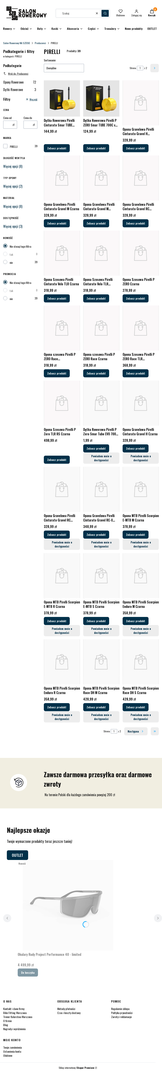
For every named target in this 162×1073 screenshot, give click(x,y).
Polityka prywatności (121, 1013)
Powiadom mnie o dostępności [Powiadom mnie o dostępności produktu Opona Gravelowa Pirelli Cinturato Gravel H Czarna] (140, 458)
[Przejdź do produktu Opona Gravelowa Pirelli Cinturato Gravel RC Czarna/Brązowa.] (141, 178)
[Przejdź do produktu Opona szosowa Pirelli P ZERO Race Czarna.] (101, 328)
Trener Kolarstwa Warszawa (17, 1017)
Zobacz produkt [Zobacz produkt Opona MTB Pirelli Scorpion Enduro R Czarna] (56, 707)
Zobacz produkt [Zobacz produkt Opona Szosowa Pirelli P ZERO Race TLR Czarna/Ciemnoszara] (135, 373)
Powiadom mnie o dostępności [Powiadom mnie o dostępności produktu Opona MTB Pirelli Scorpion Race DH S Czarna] (140, 717)
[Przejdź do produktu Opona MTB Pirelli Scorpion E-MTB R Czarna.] (62, 575)
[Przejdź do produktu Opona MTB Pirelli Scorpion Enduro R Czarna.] (62, 661)
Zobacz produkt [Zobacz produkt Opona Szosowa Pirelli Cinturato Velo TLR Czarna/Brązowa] (96, 298)
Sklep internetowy (76, 1067)
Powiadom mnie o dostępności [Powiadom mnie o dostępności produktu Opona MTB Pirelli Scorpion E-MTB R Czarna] (62, 630)
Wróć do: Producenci (15, 73)
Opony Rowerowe (19, 82)
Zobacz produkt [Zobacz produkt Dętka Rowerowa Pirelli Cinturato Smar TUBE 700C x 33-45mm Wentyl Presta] (56, 148)
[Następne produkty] (136, 731)
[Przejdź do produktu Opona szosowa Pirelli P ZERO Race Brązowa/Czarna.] (62, 328)
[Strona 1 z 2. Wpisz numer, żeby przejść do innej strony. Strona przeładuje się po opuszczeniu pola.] (140, 68)
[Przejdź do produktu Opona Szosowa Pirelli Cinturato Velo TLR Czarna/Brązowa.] (101, 253)
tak (11, 254)
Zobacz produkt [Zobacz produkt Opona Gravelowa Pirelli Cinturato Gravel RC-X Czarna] (96, 534)
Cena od (7, 118)
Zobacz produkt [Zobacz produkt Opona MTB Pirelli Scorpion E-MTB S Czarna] (96, 621)
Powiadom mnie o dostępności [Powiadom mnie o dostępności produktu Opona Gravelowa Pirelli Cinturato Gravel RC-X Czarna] (101, 544)
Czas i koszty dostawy (68, 1013)
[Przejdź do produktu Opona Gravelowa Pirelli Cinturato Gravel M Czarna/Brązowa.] (101, 178)
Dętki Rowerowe (19, 89)
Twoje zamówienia (12, 1047)
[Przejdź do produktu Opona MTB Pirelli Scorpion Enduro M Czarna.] (141, 575)
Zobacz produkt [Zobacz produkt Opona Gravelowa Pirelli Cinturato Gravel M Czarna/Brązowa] (96, 223)
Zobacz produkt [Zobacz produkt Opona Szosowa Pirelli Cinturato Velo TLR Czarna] (56, 298)
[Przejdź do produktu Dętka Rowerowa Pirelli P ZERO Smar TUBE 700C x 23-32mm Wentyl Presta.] (101, 98)
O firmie (7, 1021)
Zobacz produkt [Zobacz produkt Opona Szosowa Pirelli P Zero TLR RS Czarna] (56, 459)
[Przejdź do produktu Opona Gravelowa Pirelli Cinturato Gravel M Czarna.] (62, 178)
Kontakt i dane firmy (13, 1009)
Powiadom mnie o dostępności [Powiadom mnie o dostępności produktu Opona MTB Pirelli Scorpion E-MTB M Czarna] (140, 544)
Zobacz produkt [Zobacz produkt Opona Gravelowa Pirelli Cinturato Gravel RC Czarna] (56, 534)
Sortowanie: (50, 60)
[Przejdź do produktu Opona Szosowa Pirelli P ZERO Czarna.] (141, 253)
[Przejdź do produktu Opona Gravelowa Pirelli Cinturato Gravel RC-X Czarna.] (101, 489)
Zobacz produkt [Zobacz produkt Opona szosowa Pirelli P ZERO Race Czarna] (96, 373)
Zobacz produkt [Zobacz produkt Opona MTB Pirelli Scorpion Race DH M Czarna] (96, 707)
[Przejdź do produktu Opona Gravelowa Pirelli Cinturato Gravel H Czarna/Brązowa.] (141, 102)
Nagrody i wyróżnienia (14, 1029)
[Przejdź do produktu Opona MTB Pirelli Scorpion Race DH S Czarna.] (141, 661)
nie (11, 262)
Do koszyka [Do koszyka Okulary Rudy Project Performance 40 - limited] (28, 972)
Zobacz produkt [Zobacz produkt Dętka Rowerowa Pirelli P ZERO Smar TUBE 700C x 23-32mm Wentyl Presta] (96, 148)
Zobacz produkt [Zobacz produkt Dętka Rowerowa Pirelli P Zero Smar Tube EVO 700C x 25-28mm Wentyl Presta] (96, 448)
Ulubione (7, 1055)
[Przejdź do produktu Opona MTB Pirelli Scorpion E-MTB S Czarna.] (101, 575)
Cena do (28, 118)
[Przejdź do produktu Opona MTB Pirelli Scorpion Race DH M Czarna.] (101, 661)
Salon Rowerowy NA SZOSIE (16, 43)
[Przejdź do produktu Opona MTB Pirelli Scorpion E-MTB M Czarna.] (141, 489)
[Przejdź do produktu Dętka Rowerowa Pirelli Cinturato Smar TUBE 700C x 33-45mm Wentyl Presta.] (62, 98)
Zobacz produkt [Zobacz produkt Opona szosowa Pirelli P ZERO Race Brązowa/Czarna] (56, 373)
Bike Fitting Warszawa (15, 1013)
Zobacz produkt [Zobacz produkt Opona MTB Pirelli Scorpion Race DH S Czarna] (135, 707)
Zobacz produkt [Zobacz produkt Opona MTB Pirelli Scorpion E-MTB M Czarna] (135, 534)
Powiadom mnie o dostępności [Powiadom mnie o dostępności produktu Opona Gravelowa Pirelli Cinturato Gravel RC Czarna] (62, 544)
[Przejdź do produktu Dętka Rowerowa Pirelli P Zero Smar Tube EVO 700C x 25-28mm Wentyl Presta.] (101, 403)
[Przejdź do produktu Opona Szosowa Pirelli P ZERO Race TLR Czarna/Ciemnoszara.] (141, 328)
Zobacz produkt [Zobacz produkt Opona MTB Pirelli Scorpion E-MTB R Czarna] (56, 621)
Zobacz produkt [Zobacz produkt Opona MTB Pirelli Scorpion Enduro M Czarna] (135, 621)
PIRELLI (13, 147)
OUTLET (17, 855)
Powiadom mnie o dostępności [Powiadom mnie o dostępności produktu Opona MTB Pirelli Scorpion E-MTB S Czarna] (101, 630)
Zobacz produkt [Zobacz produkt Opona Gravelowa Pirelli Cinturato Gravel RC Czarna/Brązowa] (135, 223)
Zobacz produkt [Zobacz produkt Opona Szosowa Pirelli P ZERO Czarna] (135, 298)
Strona (133, 68)
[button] (105, 13)
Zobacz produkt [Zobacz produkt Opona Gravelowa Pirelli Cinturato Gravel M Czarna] (56, 223)
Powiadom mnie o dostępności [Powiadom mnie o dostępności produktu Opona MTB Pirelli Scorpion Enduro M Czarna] (140, 630)
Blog (5, 1025)
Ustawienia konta (12, 1051)
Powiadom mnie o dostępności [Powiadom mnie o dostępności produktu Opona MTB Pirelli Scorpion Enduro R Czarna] (62, 717)
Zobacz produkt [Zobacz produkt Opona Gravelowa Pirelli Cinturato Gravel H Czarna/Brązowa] (135, 148)
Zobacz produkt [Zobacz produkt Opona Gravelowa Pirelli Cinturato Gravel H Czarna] (135, 448)
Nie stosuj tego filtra (20, 246)
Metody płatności (66, 1009)
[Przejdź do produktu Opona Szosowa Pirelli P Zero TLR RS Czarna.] (62, 403)
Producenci (40, 43)
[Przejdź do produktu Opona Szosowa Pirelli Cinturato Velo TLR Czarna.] (62, 253)
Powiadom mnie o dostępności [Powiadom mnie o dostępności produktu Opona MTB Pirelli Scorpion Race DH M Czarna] (101, 717)
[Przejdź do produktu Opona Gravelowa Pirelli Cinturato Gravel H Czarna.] (141, 403)
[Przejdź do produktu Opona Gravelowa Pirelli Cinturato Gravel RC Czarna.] (62, 489)
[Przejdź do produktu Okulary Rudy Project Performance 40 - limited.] (68, 905)
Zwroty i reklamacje (121, 1017)
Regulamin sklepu (120, 1009)
